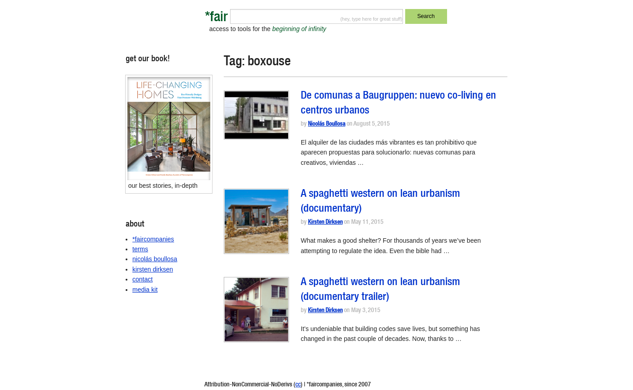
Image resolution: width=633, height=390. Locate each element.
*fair (216, 18)
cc (298, 385)
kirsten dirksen (152, 269)
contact (142, 279)
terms (140, 249)
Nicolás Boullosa (326, 124)
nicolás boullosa (154, 259)
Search (426, 16)
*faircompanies (153, 239)
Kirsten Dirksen (325, 223)
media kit (145, 289)
